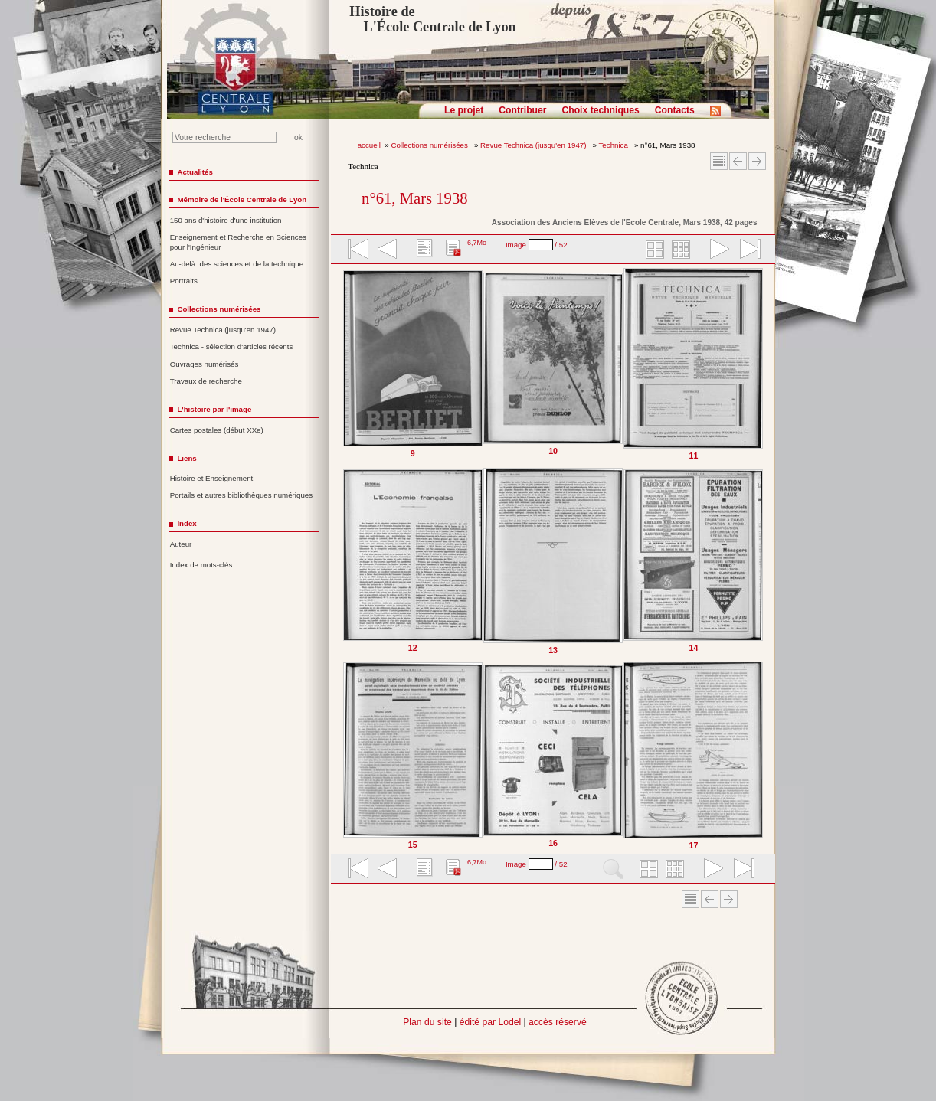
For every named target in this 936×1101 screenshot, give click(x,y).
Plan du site (427, 1022)
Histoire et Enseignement (212, 478)
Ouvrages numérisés (204, 364)
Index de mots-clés (201, 564)
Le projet (463, 110)
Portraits (184, 280)
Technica (614, 145)
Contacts (675, 110)
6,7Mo (476, 243)
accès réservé (558, 1022)
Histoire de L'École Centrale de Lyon (432, 19)
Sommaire (719, 161)
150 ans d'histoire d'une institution (226, 220)
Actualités (194, 172)
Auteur (181, 544)
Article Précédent (738, 161)
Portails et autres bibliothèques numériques (241, 495)
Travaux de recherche (206, 381)
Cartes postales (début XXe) (216, 430)
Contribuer (522, 110)
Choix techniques (600, 110)
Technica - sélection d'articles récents (231, 346)
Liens (186, 458)
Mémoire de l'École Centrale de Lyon (241, 199)
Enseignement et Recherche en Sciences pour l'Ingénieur (238, 242)
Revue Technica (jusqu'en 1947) (534, 145)
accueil (369, 145)
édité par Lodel (490, 1022)
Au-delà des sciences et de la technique (237, 264)
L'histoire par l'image (214, 409)
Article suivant (757, 161)
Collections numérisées (430, 145)
